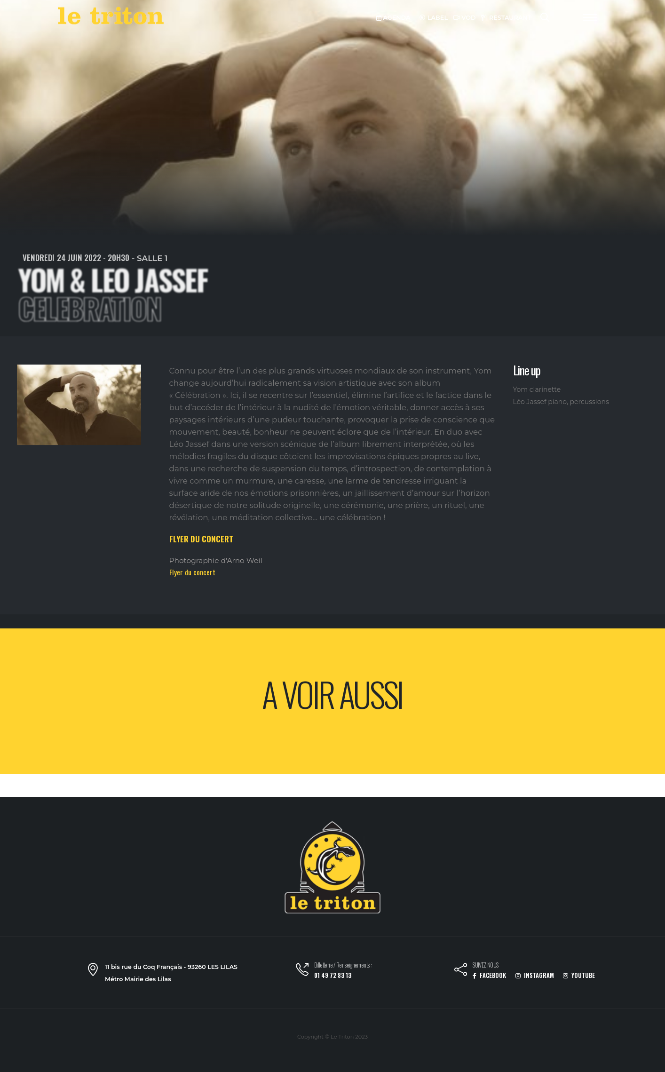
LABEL (434, 17)
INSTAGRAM (534, 975)
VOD (464, 17)
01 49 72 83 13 (332, 975)
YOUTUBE (579, 975)
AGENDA (393, 17)
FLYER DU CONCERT (201, 539)
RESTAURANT (506, 17)
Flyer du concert (192, 572)
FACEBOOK (489, 975)
